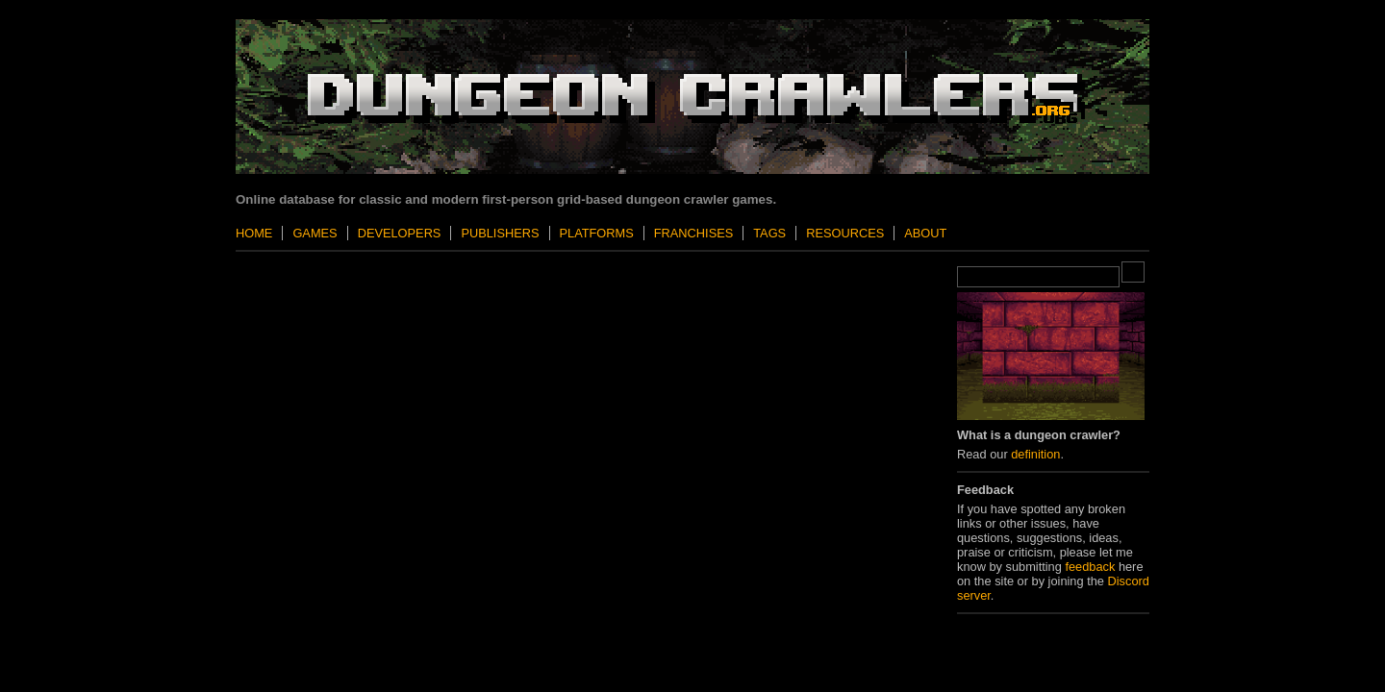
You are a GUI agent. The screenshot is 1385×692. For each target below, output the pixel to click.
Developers (399, 233)
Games (314, 233)
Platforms (597, 233)
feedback (1090, 566)
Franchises (693, 233)
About (925, 233)
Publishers (500, 233)
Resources (845, 233)
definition (1035, 454)
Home (254, 233)
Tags (769, 233)
